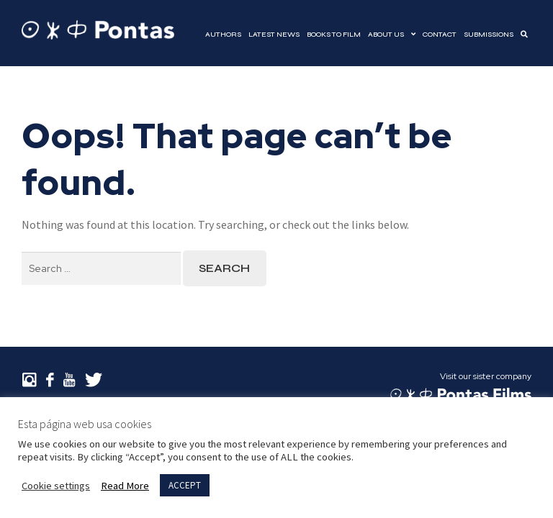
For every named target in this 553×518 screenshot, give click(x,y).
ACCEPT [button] (184, 485)
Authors (223, 34)
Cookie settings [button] (56, 485)
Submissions (488, 34)
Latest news (274, 34)
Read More (125, 485)
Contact (440, 34)
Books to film (334, 34)
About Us (386, 34)
